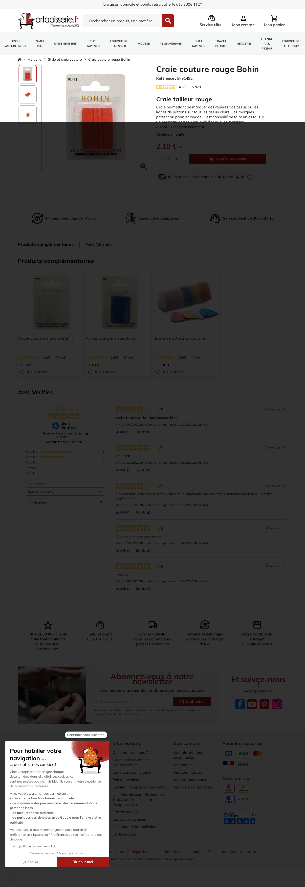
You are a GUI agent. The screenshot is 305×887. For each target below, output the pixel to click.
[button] (144, 167)
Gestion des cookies (189, 859)
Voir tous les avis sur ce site (64, 442)
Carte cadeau (125, 838)
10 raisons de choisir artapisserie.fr (131, 762)
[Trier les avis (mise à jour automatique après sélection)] (65, 491)
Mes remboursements (192, 779)
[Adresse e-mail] (133, 701)
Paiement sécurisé (129, 779)
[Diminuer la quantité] (160, 159)
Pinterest (264, 704)
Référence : (166, 78)
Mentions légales (110, 859)
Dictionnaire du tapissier (134, 831)
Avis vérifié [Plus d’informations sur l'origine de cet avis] (277, 409)
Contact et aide (126, 816)
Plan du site (218, 859)
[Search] (122, 20)
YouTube (252, 704)
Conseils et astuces (130, 824)
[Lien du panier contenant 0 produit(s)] (274, 20)
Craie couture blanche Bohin (46, 338)
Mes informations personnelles (188, 755)
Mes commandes (188, 772)
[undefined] (87, 434)
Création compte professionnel (127, 789)
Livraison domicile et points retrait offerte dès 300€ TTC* (152, 4)
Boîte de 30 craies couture (180, 338)
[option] (28, 74)
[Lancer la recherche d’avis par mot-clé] (101, 502)
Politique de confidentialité (148, 859)
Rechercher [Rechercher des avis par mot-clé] (62, 503)
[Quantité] (168, 159)
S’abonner (192, 701)
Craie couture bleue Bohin (111, 338)
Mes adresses (185, 764)
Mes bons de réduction (193, 787)
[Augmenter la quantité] (176, 159)
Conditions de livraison (133, 772)
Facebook (240, 704)
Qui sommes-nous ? (130, 752)
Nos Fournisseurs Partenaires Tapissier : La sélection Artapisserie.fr (139, 804)
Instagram (277, 704)
